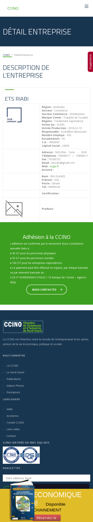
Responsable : (51, 131)
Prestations (13, 392)
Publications (13, 379)
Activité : (48, 170)
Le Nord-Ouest (15, 372)
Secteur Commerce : (55, 114)
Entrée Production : (54, 128)
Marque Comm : (52, 117)
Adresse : (48, 152)
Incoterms (12, 416)
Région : (47, 107)
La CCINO (12, 365)
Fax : (45, 159)
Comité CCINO (15, 422)
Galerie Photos (15, 385)
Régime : (47, 121)
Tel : (45, 187)
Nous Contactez (47, 289)
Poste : (46, 183)
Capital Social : (51, 145)
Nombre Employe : (54, 135)
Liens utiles (13, 429)
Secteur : (48, 110)
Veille (9, 409)
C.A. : (45, 142)
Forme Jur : (49, 124)
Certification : (51, 193)
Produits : (48, 209)
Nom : (46, 176)
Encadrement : (51, 138)
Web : (45, 166)
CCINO (12, 8)
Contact (11, 436)
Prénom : (48, 180)
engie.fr (54, 166)
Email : (46, 163)
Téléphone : (50, 155)
